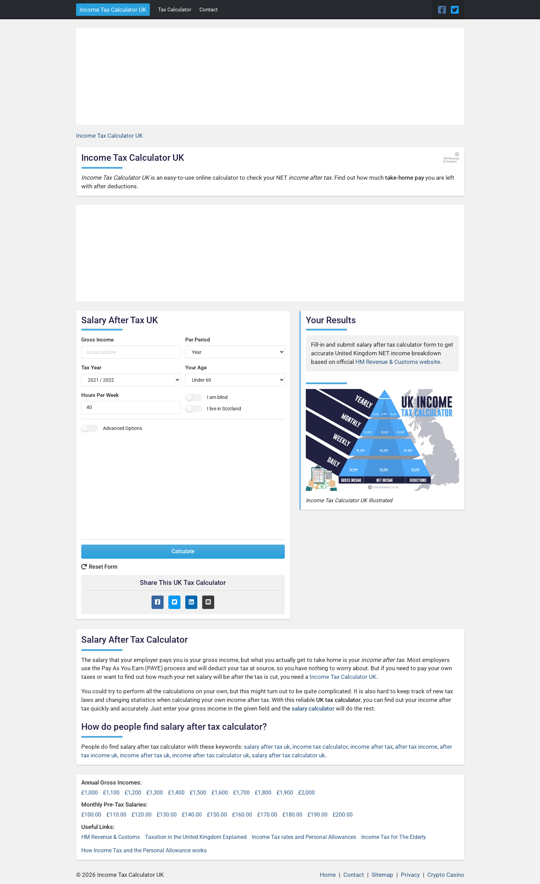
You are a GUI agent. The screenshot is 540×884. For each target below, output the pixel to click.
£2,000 (306, 792)
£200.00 (343, 814)
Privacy (410, 874)
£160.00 (242, 814)
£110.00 (116, 814)
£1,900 (285, 792)
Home (328, 874)
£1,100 (111, 792)
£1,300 (154, 792)
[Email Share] (208, 602)
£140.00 (192, 814)
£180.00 (292, 814)
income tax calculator (320, 746)
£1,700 (241, 792)
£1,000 (89, 792)
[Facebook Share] (158, 602)
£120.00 (142, 814)
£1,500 (198, 792)
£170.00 (267, 814)
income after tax (371, 746)
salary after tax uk (267, 746)
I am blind (217, 397)
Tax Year (91, 368)
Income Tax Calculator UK (113, 9)
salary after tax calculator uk (288, 755)
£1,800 (263, 792)
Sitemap (382, 874)
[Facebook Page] (443, 10)
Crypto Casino (445, 874)
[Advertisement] (270, 76)
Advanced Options (122, 428)
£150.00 (217, 814)
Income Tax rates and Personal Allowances (304, 837)
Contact (208, 10)
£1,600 (219, 792)
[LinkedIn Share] (191, 602)
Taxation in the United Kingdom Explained (196, 837)
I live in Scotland (224, 408)
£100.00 (91, 814)
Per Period (197, 340)
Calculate (183, 551)
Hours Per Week (100, 395)
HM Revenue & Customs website (397, 361)
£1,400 (176, 792)
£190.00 (318, 814)
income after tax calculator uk (210, 755)
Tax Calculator (174, 10)
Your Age (196, 368)
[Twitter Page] (455, 10)
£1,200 (133, 792)
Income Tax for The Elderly (393, 837)
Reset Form (99, 567)
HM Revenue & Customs (110, 837)
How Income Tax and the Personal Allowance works (144, 850)
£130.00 (167, 814)
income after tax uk (145, 755)
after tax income (416, 746)
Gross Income (97, 340)
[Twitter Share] (174, 602)
